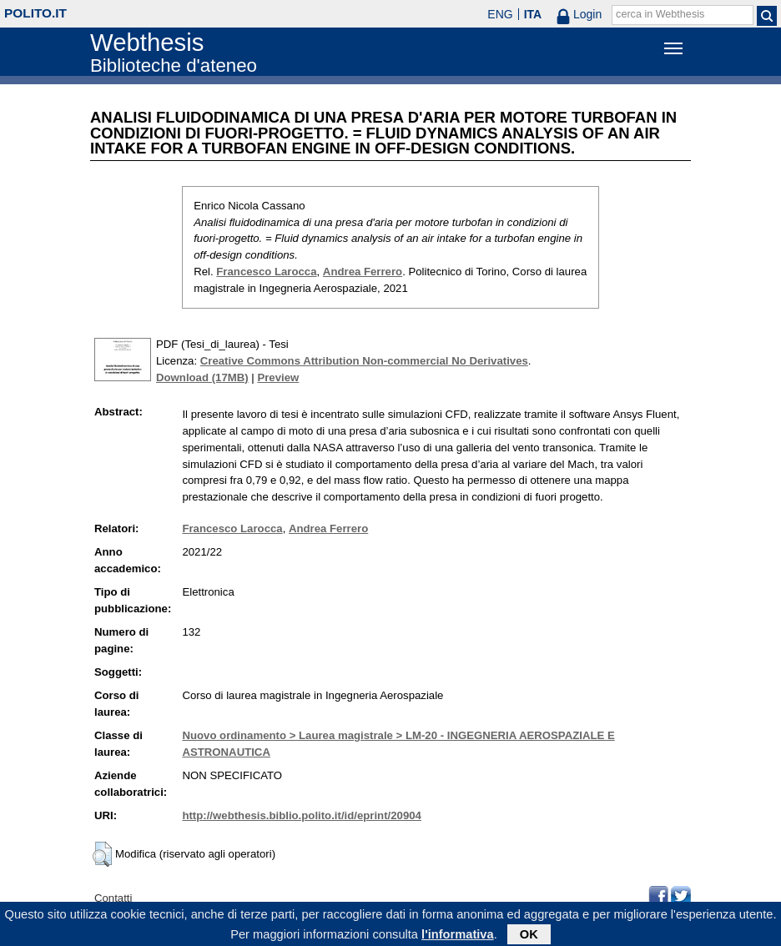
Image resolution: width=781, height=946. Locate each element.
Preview (278, 377)
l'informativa (457, 937)
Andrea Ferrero (362, 271)
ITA (533, 14)
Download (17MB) (202, 377)
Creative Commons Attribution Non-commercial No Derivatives (364, 361)
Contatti (113, 898)
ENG (499, 14)
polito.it (35, 13)
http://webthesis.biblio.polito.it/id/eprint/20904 (301, 815)
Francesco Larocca (266, 271)
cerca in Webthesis (660, 14)
